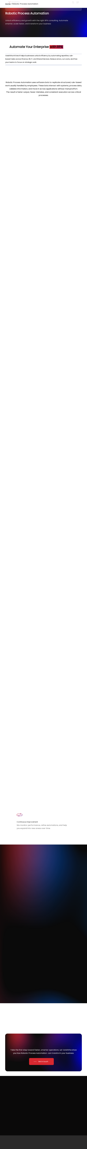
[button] (77, 7)
